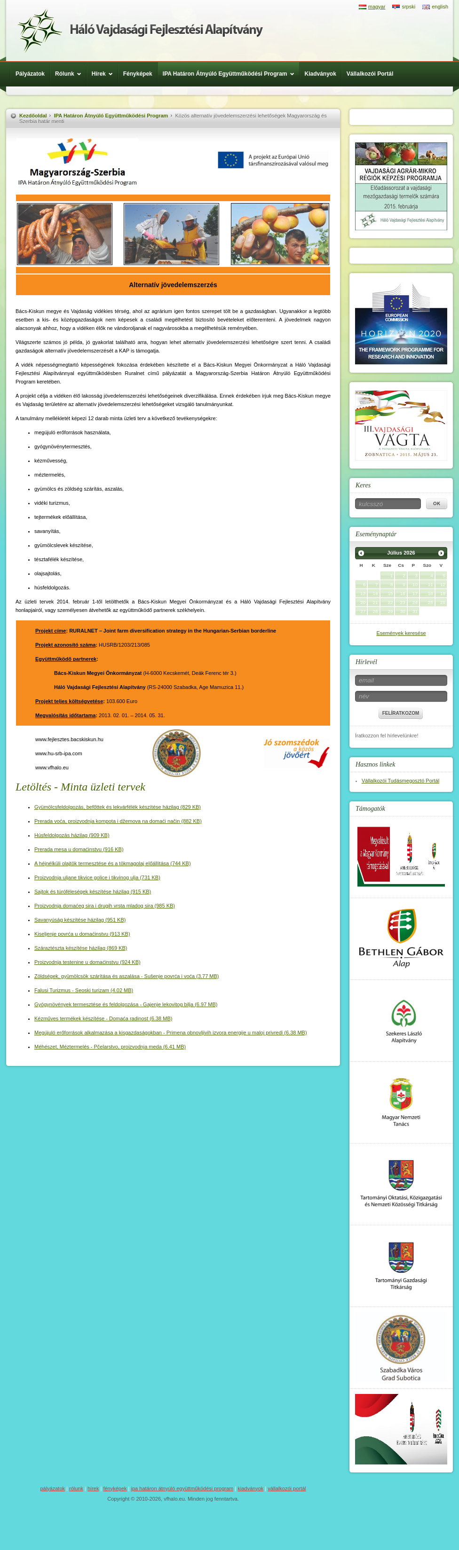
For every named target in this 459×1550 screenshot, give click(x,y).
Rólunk (70, 73)
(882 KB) (118, 821)
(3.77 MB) (126, 976)
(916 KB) (79, 849)
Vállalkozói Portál (370, 73)
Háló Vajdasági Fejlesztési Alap (140, 30)
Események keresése (401, 633)
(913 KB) (82, 934)
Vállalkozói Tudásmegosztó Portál (400, 780)
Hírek (105, 73)
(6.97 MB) (126, 1004)
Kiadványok (320, 73)
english (440, 6)
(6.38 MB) (103, 1018)
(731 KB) (97, 877)
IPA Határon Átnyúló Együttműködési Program (231, 73)
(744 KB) (112, 863)
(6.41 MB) (110, 1046)
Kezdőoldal (33, 115)
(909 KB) (72, 835)
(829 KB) (117, 807)
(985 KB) (104, 905)
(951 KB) (80, 920)
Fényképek (137, 73)
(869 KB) (80, 948)
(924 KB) (87, 962)
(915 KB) (92, 891)
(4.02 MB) (83, 990)
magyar (377, 6)
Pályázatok (30, 73)
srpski (408, 6)
